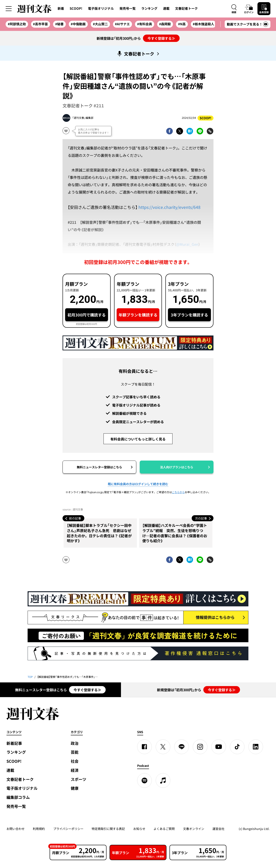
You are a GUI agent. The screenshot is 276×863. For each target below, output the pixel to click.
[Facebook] (144, 746)
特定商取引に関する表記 (108, 828)
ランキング (149, 8)
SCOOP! (76, 8)
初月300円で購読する (86, 315)
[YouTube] (218, 746)
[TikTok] (237, 746)
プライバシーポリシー (68, 828)
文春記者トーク (186, 8)
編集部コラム (18, 797)
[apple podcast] (163, 780)
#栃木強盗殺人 (203, 24)
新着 (61, 8)
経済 (74, 770)
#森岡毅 (165, 24)
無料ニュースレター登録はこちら (99, 467)
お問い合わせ (15, 828)
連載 (166, 8)
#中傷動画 (78, 24)
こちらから (178, 492)
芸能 (74, 752)
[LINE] (181, 746)
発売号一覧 (127, 8)
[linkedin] (255, 746)
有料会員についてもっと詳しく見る (138, 439)
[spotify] (144, 780)
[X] (163, 746)
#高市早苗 (40, 24)
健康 (74, 788)
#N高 (182, 24)
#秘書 (59, 24)
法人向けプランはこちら (176, 467)
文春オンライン (193, 828)
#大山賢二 (100, 24)
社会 (74, 761)
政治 (74, 743)
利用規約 (39, 828)
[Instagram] (200, 746)
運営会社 (218, 828)
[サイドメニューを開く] (8, 8)
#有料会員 (144, 24)
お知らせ (139, 828)
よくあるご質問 (164, 828)
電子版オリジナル (101, 8)
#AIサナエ (122, 24)
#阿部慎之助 (17, 24)
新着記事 (14, 743)
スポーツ (78, 779)
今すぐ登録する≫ (161, 38)
